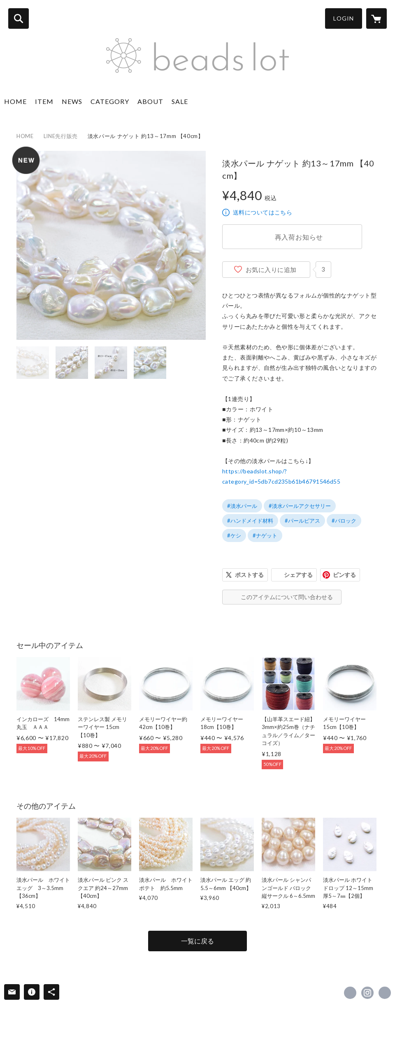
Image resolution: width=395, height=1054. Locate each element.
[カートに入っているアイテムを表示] (376, 18)
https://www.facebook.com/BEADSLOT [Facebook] (350, 993)
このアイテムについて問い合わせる (287, 596)
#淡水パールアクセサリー (300, 506)
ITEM (44, 101)
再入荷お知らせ (299, 237)
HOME (15, 101)
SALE (180, 101)
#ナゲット (265, 535)
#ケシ (234, 535)
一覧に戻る (197, 941)
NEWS (72, 101)
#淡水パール (242, 506)
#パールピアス (302, 520)
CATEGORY (110, 101)
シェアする (298, 574)
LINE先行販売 (61, 136)
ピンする (344, 574)
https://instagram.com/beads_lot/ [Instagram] (367, 993)
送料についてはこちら (262, 212)
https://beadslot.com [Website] (385, 993)
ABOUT (150, 101)
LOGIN (343, 18)
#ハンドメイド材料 (250, 520)
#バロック (344, 520)
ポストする (249, 574)
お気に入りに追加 (271, 269)
